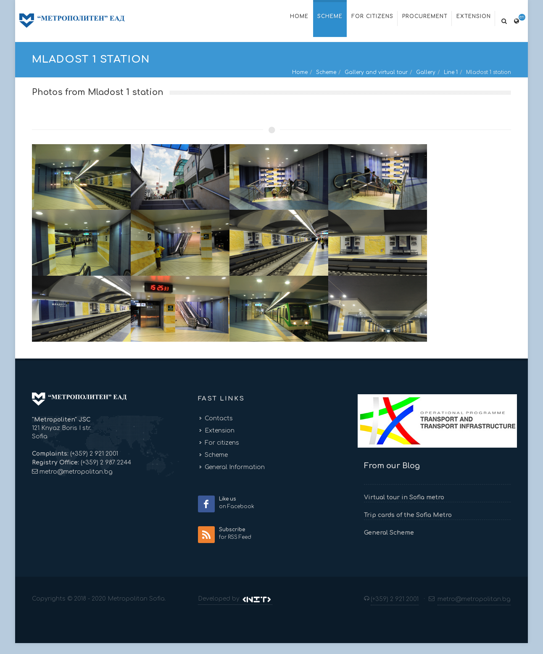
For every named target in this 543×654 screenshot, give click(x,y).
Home (300, 72)
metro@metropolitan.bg (76, 472)
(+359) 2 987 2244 (105, 462)
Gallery (425, 72)
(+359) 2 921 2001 (93, 454)
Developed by (235, 599)
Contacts (219, 418)
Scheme (326, 72)
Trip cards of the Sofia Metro (408, 515)
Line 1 (451, 72)
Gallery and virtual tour (376, 72)
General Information (235, 467)
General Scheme (389, 533)
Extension (220, 430)
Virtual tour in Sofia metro (404, 497)
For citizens (222, 443)
